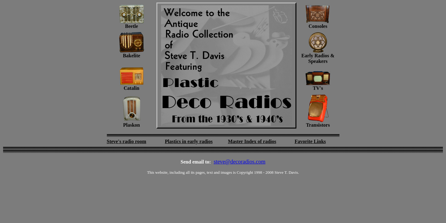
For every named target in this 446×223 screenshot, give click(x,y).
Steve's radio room (126, 141)
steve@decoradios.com (239, 162)
